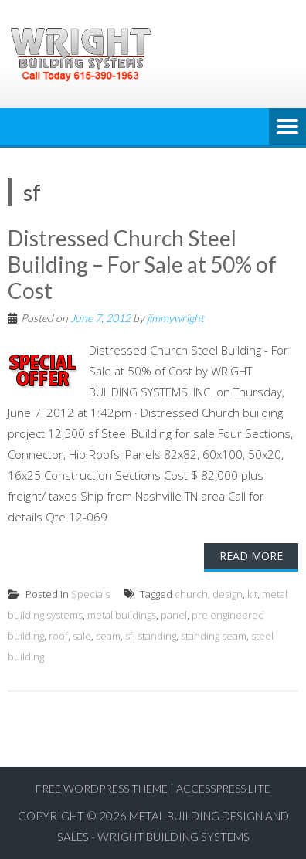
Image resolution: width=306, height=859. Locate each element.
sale (82, 636)
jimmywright (175, 317)
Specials (90, 594)
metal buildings (121, 615)
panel (174, 615)
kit (252, 594)
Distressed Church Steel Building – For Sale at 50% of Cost (142, 264)
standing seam (213, 636)
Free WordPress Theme (102, 788)
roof (58, 636)
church (191, 594)
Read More (251, 555)
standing (157, 636)
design (227, 594)
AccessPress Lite (223, 788)
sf (129, 636)
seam (108, 636)
